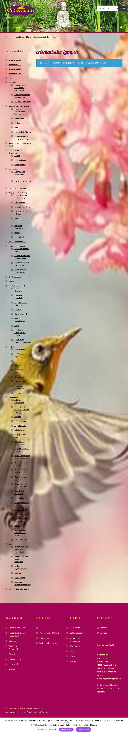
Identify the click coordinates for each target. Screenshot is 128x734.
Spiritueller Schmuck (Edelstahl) (22, 341)
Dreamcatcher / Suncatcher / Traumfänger (20, 87)
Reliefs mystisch (20, 514)
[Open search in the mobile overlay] (112, 8)
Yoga (10, 544)
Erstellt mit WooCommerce (38, 712)
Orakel (17, 232)
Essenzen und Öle (21, 202)
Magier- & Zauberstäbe (19, 219)
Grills (16, 127)
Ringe (16, 325)
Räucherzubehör (15, 277)
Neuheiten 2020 (15, 64)
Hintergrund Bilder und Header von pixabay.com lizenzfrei (108, 688)
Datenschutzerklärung (49, 632)
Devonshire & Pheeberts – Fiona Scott (21, 410)
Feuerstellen (19, 118)
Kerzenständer (20, 160)
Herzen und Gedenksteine (19, 442)
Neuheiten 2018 (15, 73)
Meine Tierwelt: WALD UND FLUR (20, 485)
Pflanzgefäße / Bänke (22, 132)
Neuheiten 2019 (15, 69)
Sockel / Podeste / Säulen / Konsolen (21, 137)
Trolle (16, 525)
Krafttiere (18, 309)
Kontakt (57, 27)
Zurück (12, 669)
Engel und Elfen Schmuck (20, 303)
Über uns (104, 627)
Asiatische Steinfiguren (19, 401)
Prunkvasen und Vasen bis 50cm (20, 271)
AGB (41, 627)
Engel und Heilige (21, 425)
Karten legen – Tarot (22, 207)
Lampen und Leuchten (17, 188)
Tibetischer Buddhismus (19, 387)
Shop (8, 27)
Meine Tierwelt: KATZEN (20, 478)
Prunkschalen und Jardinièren (21, 264)
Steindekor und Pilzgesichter (20, 519)
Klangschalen (14, 169)
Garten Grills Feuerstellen (19, 106)
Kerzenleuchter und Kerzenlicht (16, 151)
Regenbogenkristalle (22, 102)
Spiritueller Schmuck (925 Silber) (19, 332)
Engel (16, 361)
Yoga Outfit (18, 573)
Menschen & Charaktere (19, 492)
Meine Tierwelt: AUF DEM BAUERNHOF (22, 457)
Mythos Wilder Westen (17, 241)
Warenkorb (30, 27)
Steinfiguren (13, 397)
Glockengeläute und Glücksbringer (22, 95)
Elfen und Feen (20, 421)
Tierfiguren (18, 393)
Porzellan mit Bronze (17, 246)
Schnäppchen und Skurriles (19, 589)
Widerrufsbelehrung (48, 643)
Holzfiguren (19, 377)
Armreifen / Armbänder (18, 296)
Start (10, 37)
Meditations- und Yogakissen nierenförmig (21, 549)
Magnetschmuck (20, 314)
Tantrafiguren (19, 381)
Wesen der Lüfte (20, 540)
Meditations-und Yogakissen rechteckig (21, 559)
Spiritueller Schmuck (17, 286)
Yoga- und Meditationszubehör (22, 583)
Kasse (17, 27)
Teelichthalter (19, 164)
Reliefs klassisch (20, 509)
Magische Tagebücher (19, 226)
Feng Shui (12, 82)
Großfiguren (19, 365)
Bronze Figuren (20, 349)
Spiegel (11, 281)
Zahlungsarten (76, 632)
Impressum (44, 638)
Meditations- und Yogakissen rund (21, 567)
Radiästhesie (19, 237)
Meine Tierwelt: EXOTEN (20, 464)
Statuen (12, 347)
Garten (17, 123)
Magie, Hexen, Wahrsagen (19, 193)
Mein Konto (44, 27)
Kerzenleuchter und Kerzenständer (22, 256)
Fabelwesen (19, 430)
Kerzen (17, 155)
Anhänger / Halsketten (18, 289)
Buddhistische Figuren (20, 355)
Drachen (17, 416)
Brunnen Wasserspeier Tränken (19, 111)
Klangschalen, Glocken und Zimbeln (19, 174)
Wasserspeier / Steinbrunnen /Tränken (20, 532)
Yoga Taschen (19, 578)
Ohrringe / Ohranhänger (19, 319)
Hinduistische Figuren (19, 371)
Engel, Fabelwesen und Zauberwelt (21, 196)
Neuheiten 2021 (15, 60)
